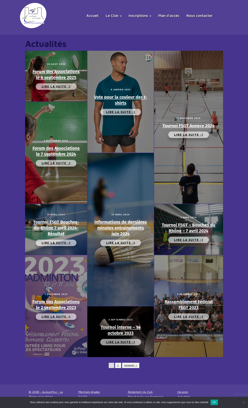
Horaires (182, 392)
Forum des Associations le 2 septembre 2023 (56, 304)
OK (214, 402)
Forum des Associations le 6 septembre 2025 (56, 74)
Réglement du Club (140, 392)
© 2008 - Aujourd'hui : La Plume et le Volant (46, 394)
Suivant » (130, 365)
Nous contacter (199, 15)
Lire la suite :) (56, 86)
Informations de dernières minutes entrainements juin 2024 (120, 227)
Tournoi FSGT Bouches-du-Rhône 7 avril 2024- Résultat (56, 227)
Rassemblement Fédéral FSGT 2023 (189, 304)
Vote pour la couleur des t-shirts (120, 100)
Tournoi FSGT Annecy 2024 (189, 125)
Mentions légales (89, 392)
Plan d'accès (168, 15)
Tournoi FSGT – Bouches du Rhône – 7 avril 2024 (188, 227)
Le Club (112, 15)
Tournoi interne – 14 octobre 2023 (120, 330)
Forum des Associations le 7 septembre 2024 (56, 151)
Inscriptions (138, 15)
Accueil (92, 15)
